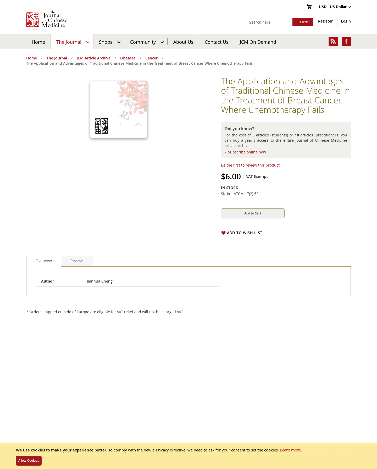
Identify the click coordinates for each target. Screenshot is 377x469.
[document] (188, 456)
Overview (44, 260)
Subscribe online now (247, 152)
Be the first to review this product (250, 165)
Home (38, 42)
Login (346, 21)
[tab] (43, 261)
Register (325, 21)
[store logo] (46, 18)
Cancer (151, 58)
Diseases (128, 58)
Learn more (290, 450)
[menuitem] (72, 41)
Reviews (77, 260)
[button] (335, 7)
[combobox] (269, 22)
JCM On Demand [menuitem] (258, 42)
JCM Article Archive (93, 58)
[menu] (188, 41)
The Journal (57, 58)
